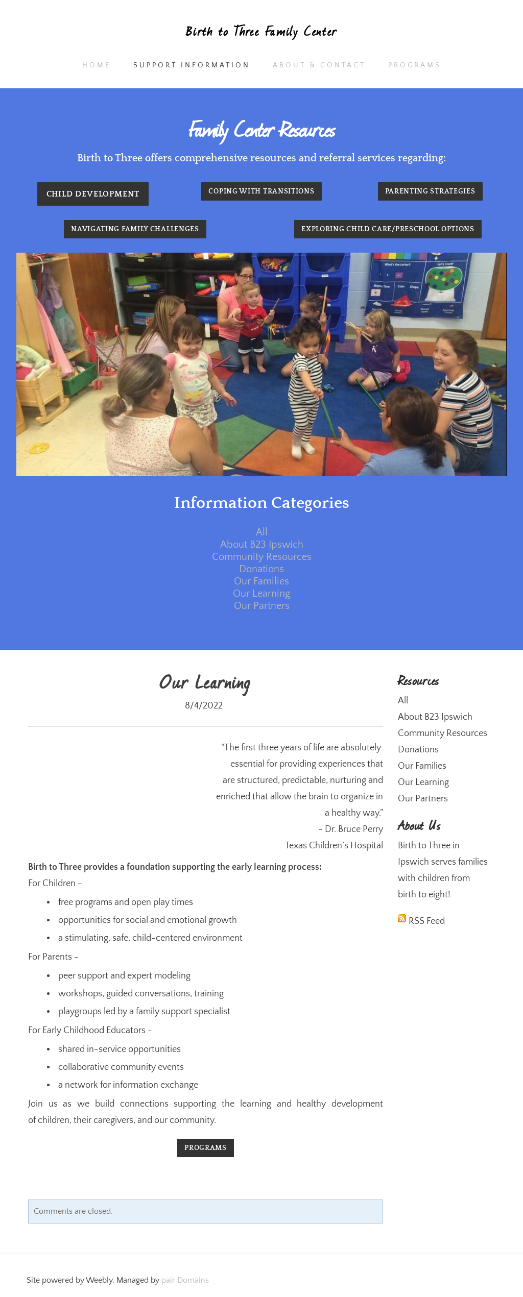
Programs (414, 65)
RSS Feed (427, 921)
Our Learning (261, 593)
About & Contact (319, 65)
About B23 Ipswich (261, 544)
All (262, 532)
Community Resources (262, 556)
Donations (261, 569)
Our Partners (262, 605)
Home (96, 65)
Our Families (261, 581)
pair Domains (185, 1280)
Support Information (191, 65)
